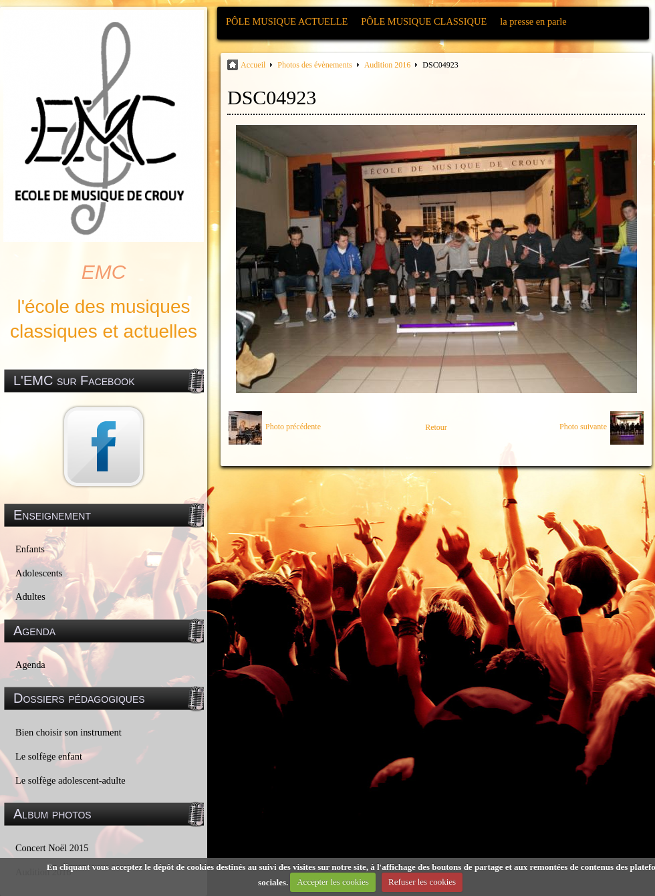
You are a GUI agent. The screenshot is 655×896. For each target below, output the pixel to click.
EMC (104, 272)
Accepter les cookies (333, 882)
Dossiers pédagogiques (79, 698)
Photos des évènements (314, 65)
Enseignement (52, 515)
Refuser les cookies (422, 882)
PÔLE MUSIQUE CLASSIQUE (424, 21)
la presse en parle (533, 21)
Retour (436, 427)
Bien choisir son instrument (68, 732)
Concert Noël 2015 (52, 848)
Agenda (30, 664)
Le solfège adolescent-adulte (70, 780)
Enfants (30, 549)
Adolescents (38, 573)
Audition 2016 (387, 65)
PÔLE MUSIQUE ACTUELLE (287, 21)
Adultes (30, 596)
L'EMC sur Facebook (74, 380)
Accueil (253, 65)
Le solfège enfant (48, 756)
